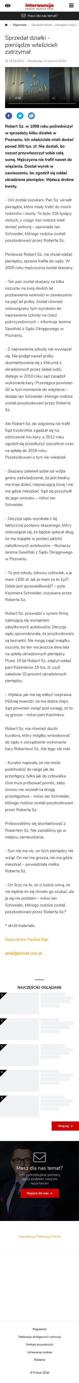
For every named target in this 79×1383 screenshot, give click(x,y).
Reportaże (20, 25)
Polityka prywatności (39, 1344)
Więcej (63, 1126)
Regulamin (40, 1329)
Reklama (39, 1359)
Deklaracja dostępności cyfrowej (39, 1337)
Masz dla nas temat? (43, 15)
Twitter (20, 115)
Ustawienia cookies (39, 1352)
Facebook (8, 115)
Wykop (31, 115)
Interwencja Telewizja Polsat (40, 1236)
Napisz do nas (38, 1193)
